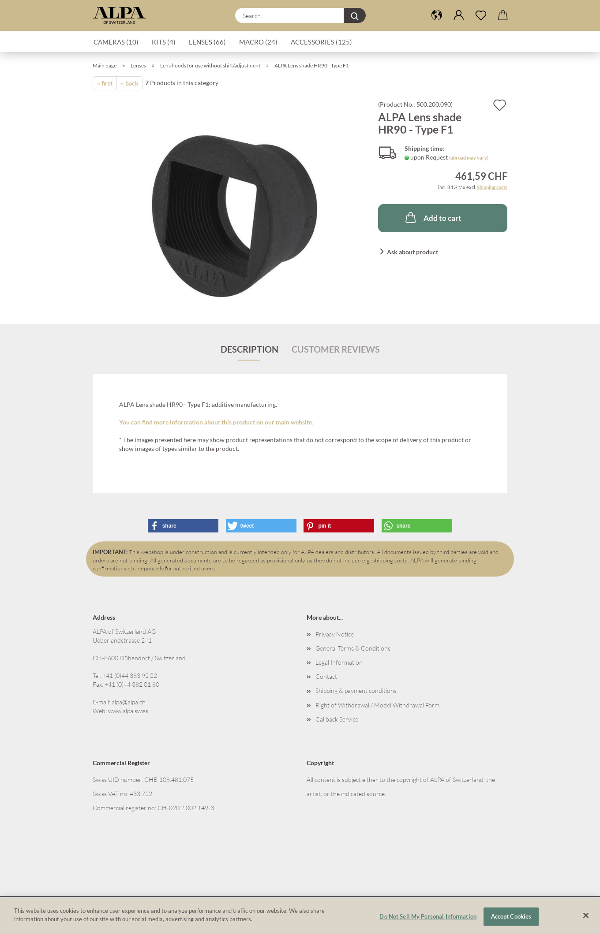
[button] (437, 15)
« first (104, 83)
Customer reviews (336, 349)
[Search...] (355, 15)
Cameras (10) (116, 42)
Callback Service (336, 719)
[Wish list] (481, 15)
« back (130, 83)
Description (249, 349)
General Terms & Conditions (352, 648)
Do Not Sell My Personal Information (427, 920)
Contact (326, 676)
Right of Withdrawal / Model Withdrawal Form (377, 705)
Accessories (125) (321, 42)
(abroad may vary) (468, 157)
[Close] (586, 919)
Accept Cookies (511, 920)
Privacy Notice (334, 634)
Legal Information (339, 662)
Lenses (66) (207, 42)
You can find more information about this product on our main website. (216, 422)
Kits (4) (164, 42)
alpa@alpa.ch (129, 702)
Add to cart (432, 217)
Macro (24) (258, 42)
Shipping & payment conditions (356, 690)
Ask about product (412, 252)
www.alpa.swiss (128, 710)
